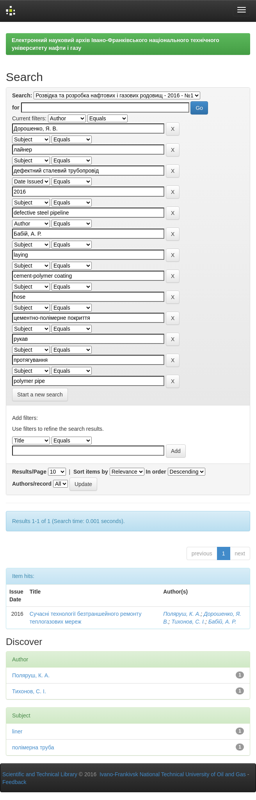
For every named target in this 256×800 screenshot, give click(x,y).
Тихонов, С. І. (188, 622)
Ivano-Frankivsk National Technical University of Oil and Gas (173, 774)
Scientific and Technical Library (39, 774)
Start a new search (40, 394)
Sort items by (90, 472)
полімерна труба (33, 747)
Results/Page (29, 472)
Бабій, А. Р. (222, 622)
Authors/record (32, 484)
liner (17, 731)
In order (156, 472)
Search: (22, 95)
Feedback (14, 782)
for (16, 107)
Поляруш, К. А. (182, 614)
